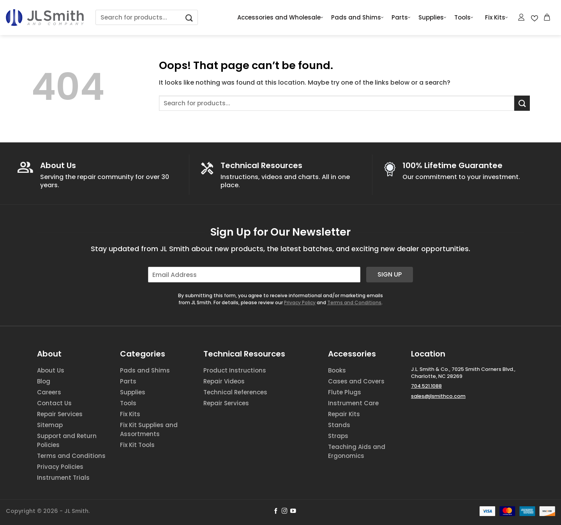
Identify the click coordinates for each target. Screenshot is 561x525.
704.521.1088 (426, 386)
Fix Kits (496, 17)
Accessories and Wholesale (280, 17)
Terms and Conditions (354, 302)
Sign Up (390, 274)
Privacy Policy (300, 302)
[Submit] (189, 17)
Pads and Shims (357, 17)
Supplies (432, 17)
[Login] (522, 17)
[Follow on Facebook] (276, 511)
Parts (401, 17)
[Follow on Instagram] (285, 511)
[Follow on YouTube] (293, 511)
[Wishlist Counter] (534, 17)
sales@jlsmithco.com (438, 396)
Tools (463, 17)
